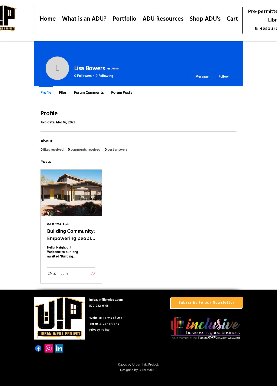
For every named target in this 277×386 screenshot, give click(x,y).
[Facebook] (38, 348)
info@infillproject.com (106, 299)
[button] (207, 302)
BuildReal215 (147, 370)
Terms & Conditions (104, 323)
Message (201, 76)
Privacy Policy (99, 329)
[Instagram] (49, 348)
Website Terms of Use (105, 317)
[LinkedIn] (59, 348)
